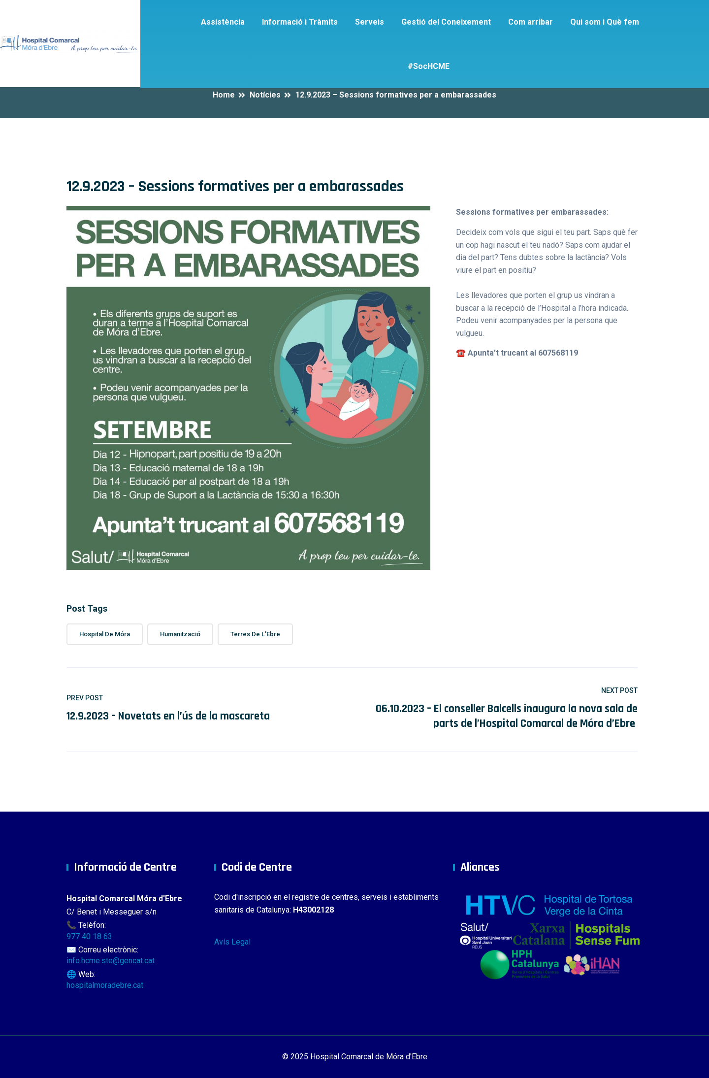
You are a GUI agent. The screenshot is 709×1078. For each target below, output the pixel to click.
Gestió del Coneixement (446, 22)
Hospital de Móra (104, 634)
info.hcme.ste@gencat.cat (110, 960)
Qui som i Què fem (604, 22)
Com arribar (530, 22)
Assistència (223, 22)
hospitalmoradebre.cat (104, 985)
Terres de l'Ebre (255, 634)
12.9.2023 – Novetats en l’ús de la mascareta (168, 716)
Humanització (180, 634)
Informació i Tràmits (300, 22)
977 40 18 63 (89, 936)
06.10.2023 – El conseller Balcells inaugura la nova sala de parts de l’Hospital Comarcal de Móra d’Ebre (507, 716)
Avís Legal (232, 942)
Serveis (369, 22)
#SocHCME (429, 66)
